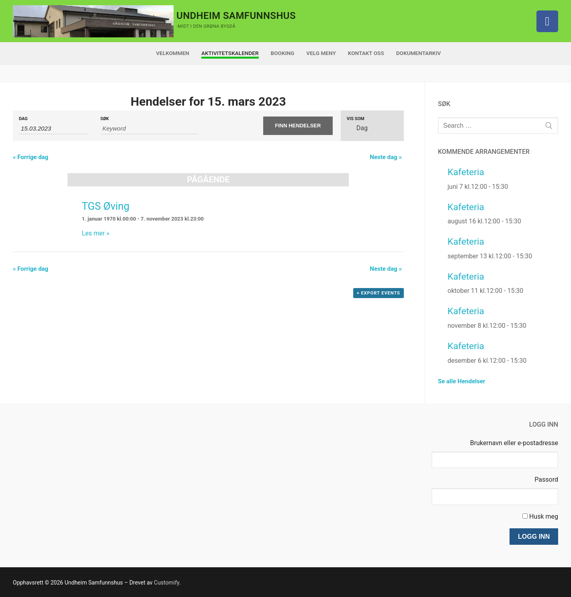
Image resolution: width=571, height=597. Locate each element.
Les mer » (95, 233)
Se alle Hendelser (461, 381)
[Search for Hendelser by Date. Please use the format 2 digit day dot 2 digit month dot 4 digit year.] (53, 128)
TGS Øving (105, 206)
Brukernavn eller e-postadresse (514, 443)
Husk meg (543, 516)
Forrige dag (30, 157)
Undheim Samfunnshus (236, 15)
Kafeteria (466, 172)
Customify (166, 582)
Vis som (355, 119)
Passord (546, 479)
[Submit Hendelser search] (298, 126)
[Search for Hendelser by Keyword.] (148, 128)
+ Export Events (378, 293)
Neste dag (386, 157)
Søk (104, 119)
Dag (23, 119)
